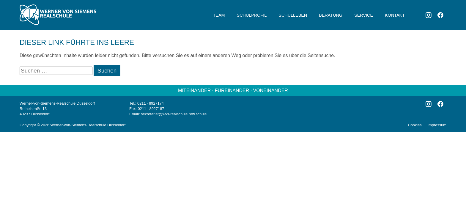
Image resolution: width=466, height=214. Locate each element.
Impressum (437, 125)
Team (219, 15)
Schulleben (292, 15)
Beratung (330, 15)
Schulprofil (252, 15)
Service (363, 15)
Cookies (414, 125)
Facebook (440, 15)
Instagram (429, 15)
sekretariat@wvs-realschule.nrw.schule (174, 114)
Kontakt (395, 15)
